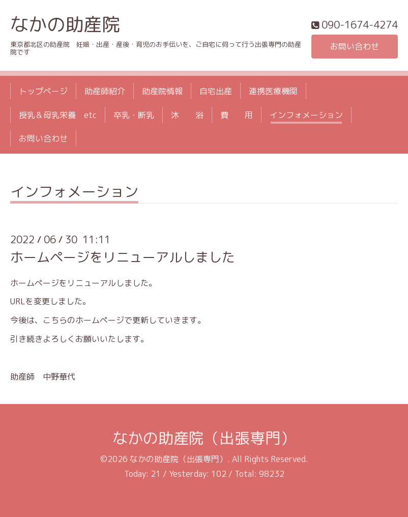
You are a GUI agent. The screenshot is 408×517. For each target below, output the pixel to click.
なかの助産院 (65, 24)
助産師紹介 (104, 91)
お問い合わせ (354, 46)
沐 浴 (187, 115)
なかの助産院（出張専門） (204, 438)
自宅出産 (215, 91)
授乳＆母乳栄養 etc (58, 115)
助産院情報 (162, 91)
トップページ (43, 91)
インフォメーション (306, 115)
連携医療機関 (273, 91)
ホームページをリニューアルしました (122, 257)
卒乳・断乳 (133, 115)
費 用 (236, 115)
